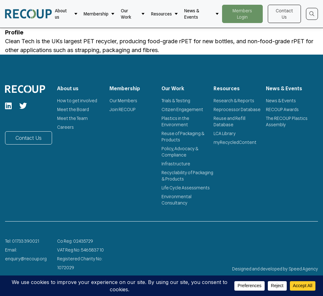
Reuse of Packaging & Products (183, 136)
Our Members (123, 100)
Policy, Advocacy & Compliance (180, 151)
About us (66, 14)
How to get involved (77, 100)
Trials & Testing (176, 100)
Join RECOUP (122, 109)
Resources (164, 13)
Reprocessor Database (237, 109)
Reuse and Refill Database (229, 121)
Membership (99, 13)
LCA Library (225, 133)
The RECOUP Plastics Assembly (287, 121)
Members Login (242, 14)
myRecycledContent (235, 142)
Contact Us (284, 14)
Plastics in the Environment (175, 121)
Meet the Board (73, 109)
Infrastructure (176, 163)
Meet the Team (72, 118)
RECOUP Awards (282, 109)
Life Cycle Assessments (186, 187)
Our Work (133, 14)
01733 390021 (25, 241)
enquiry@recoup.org (26, 258)
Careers (65, 127)
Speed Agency (303, 268)
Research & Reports (234, 100)
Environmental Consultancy (176, 199)
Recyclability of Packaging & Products (187, 175)
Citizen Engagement (182, 109)
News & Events (201, 14)
